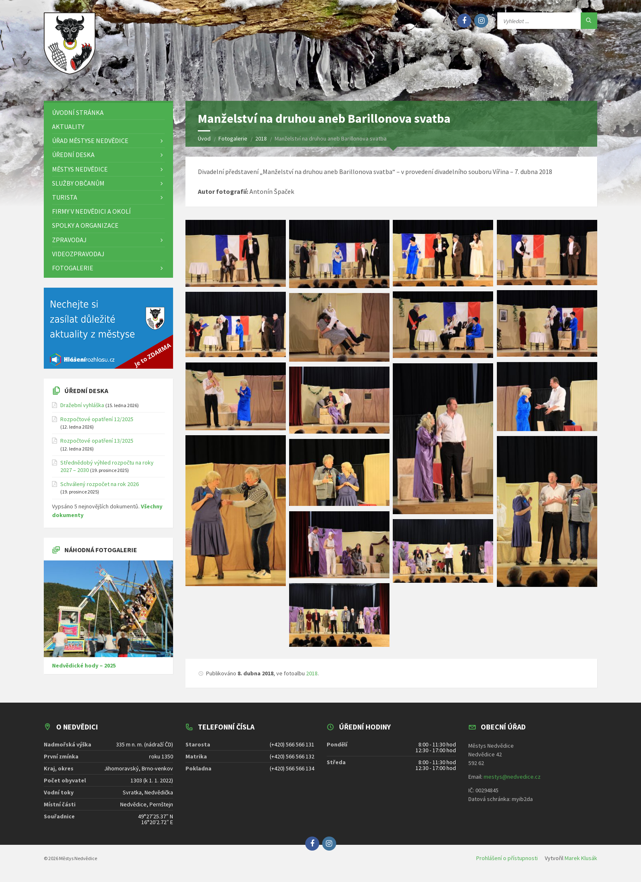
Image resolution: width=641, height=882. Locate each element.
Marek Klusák (581, 860)
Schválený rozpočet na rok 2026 (99, 486)
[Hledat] (589, 20)
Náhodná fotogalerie (100, 552)
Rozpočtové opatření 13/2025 (96, 443)
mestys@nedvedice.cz (512, 779)
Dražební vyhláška (82, 407)
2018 (312, 675)
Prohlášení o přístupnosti (507, 860)
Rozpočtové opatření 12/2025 (96, 421)
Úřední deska (86, 393)
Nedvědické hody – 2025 (84, 668)
